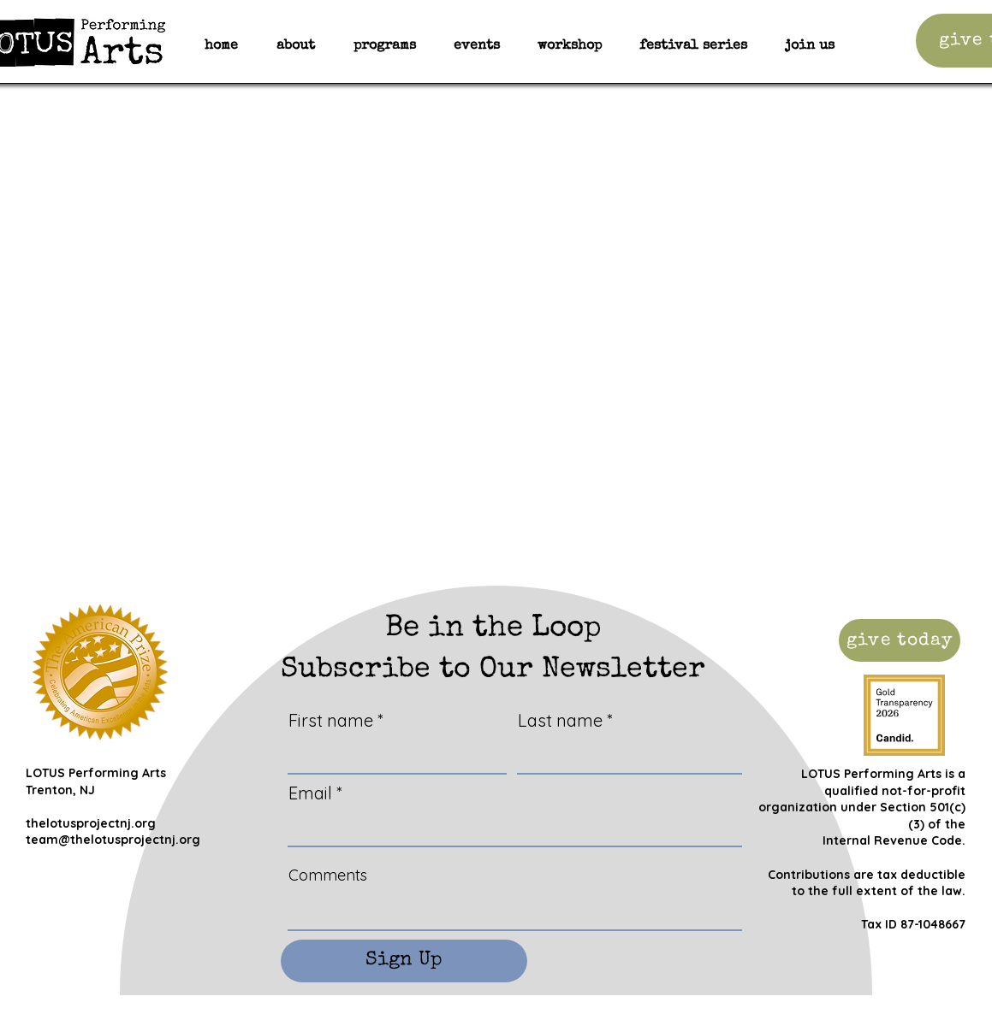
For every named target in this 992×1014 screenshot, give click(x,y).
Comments (327, 875)
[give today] (899, 640)
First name (330, 720)
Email (310, 793)
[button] (385, 46)
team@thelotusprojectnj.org (113, 839)
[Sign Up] (404, 961)
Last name (560, 720)
